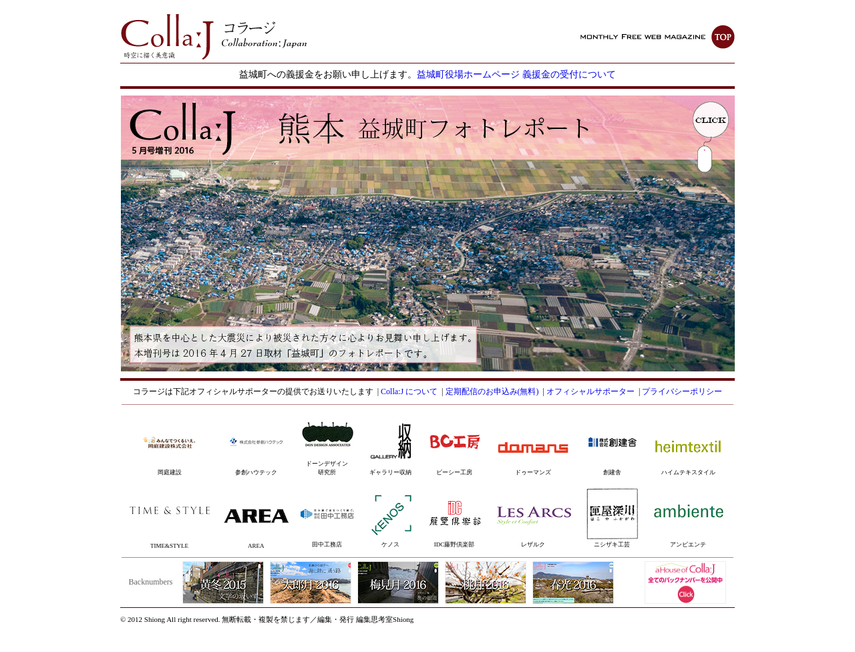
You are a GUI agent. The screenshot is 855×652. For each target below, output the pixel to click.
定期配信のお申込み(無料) (492, 391)
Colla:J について (409, 391)
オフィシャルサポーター (590, 391)
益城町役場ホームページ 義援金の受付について (516, 74)
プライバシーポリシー (682, 391)
